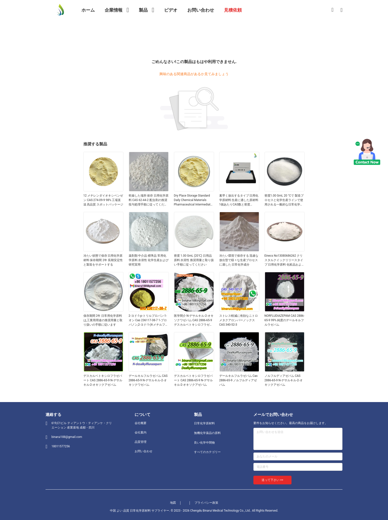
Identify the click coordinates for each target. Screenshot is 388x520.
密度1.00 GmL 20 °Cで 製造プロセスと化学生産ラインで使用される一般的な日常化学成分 (284, 200)
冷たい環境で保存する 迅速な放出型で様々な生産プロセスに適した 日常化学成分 (239, 260)
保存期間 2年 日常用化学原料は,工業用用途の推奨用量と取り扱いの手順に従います (102, 320)
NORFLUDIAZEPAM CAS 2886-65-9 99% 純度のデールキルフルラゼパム (285, 320)
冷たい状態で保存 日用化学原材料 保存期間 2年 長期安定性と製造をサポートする (103, 260)
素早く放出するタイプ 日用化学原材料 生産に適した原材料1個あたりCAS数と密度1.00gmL (239, 200)
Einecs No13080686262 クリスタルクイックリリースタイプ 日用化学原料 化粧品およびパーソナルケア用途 (285, 260)
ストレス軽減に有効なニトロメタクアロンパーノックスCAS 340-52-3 (238, 320)
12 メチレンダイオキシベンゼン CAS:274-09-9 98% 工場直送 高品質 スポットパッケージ (103, 200)
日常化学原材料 (204, 423)
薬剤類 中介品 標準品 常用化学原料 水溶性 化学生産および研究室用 (149, 260)
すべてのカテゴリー (207, 452)
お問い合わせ (143, 451)
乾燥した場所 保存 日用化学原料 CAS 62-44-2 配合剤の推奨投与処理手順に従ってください (149, 200)
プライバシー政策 (206, 502)
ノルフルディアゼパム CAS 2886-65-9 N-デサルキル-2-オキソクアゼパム (284, 380)
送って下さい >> (272, 480)
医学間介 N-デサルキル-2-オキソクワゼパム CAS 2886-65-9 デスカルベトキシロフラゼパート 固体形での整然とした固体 (194, 320)
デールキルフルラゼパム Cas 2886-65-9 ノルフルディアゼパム (238, 380)
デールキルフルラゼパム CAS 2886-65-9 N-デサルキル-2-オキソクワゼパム (148, 380)
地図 (173, 502)
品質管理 (140, 442)
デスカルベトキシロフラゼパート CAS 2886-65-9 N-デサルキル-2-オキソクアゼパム (102, 380)
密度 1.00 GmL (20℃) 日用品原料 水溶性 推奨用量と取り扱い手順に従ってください (194, 260)
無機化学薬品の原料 (207, 433)
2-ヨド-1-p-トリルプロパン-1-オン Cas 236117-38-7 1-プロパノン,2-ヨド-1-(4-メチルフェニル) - (148, 320)
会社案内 (140, 432)
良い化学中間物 (204, 442)
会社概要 (140, 423)
